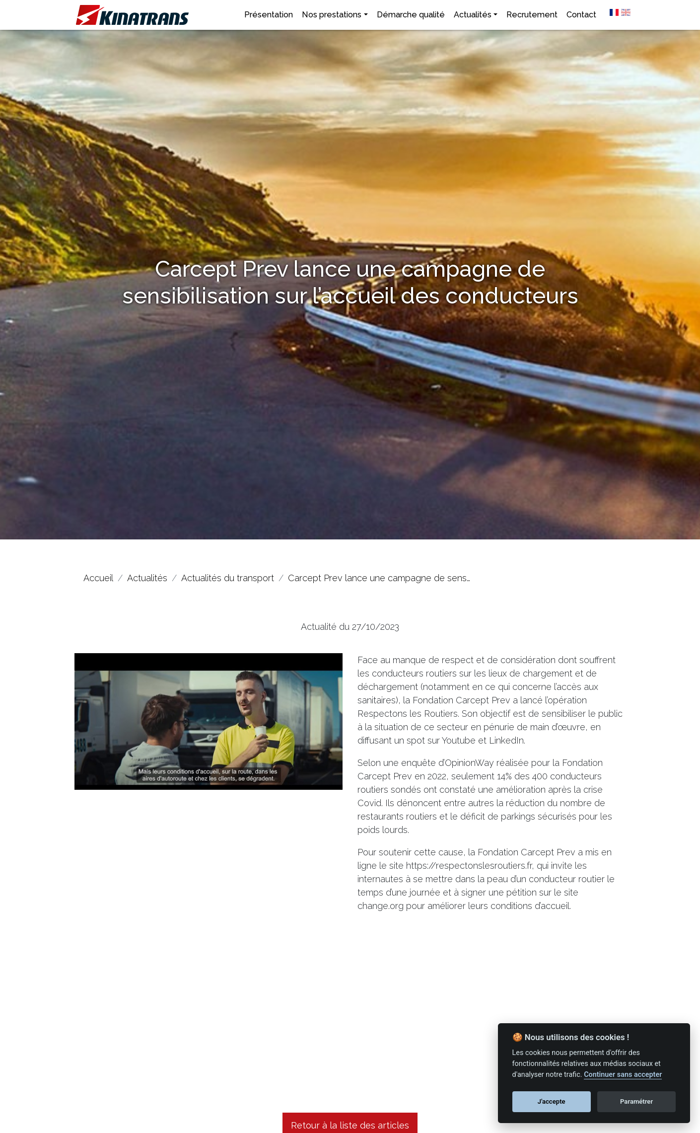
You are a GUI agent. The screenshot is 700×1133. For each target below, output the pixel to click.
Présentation (268, 14)
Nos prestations (331, 14)
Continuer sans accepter (623, 1074)
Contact (581, 14)
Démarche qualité (411, 14)
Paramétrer (636, 1101)
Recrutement (532, 14)
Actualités (472, 14)
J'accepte (551, 1101)
